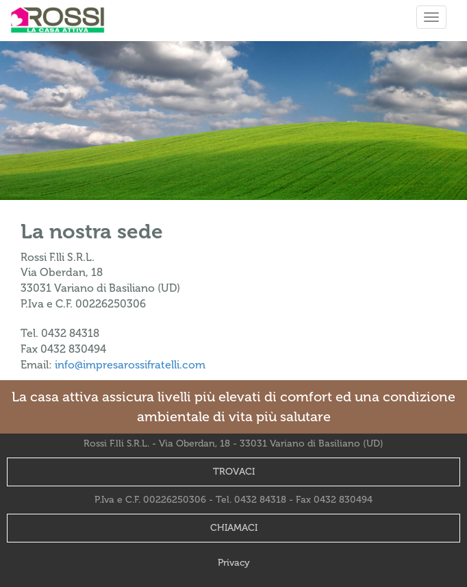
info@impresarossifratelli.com (130, 364)
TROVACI (234, 471)
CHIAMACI (233, 528)
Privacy (234, 563)
